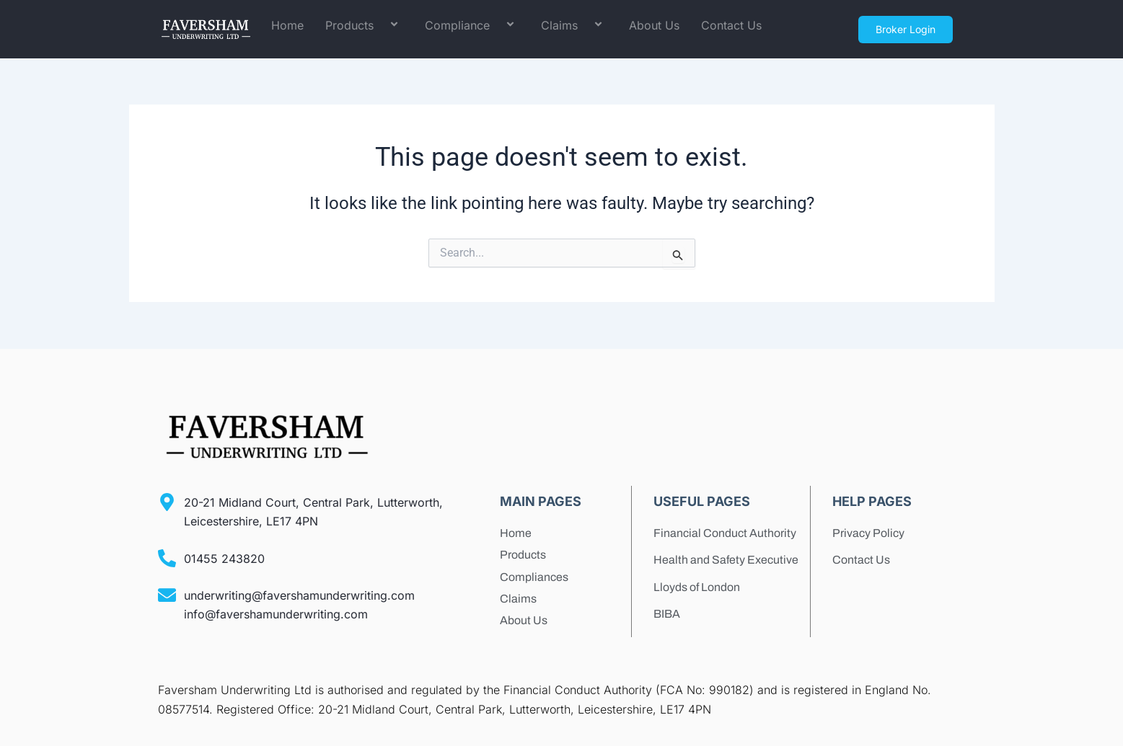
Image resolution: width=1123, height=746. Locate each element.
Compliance (472, 25)
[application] (379, 25)
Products (364, 25)
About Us (654, 25)
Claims (574, 25)
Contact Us (731, 25)
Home (287, 25)
